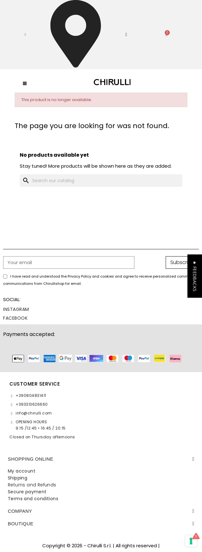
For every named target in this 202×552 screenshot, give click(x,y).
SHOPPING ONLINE (30, 459)
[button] (25, 34)
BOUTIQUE (21, 523)
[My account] (126, 34)
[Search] (101, 180)
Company (20, 511)
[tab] (101, 459)
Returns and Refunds (32, 485)
